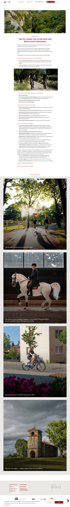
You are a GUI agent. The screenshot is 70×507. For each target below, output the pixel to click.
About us (11, 487)
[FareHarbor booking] (67, 501)
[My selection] (56, 3)
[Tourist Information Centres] (59, 3)
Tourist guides (23, 484)
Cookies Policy (12, 491)
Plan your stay (8, 8)
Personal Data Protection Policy (24, 489)
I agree (59, 502)
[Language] (65, 2)
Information (13, 8)
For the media (23, 487)
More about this (7, 505)
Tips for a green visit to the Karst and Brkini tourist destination (27, 8)
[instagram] (56, 487)
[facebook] (52, 487)
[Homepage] (5, 2)
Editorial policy (13, 489)
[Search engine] (61, 3)
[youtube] (59, 487)
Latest (16, 8)
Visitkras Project (13, 484)
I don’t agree (50, 502)
